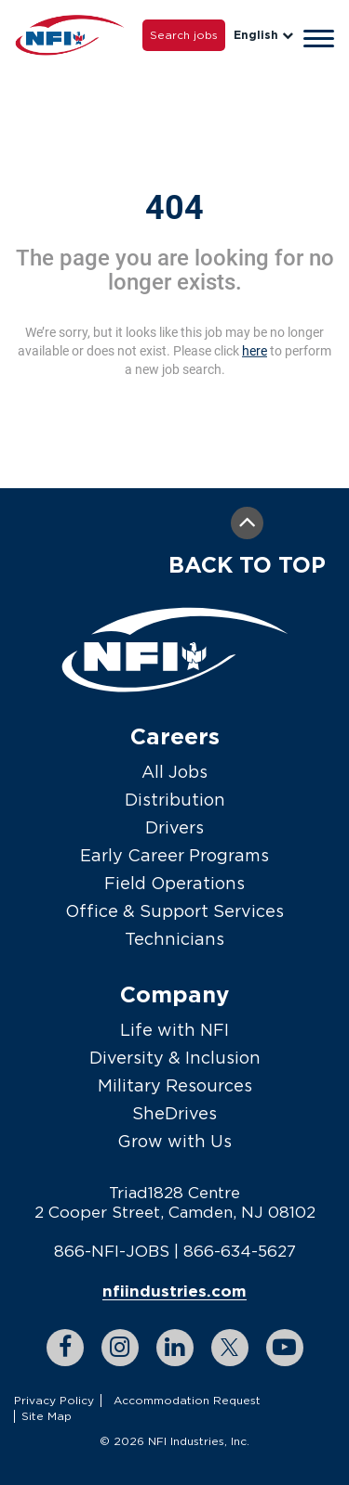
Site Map (46, 1416)
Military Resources (175, 1085)
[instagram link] (120, 1347)
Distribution (175, 799)
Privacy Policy (54, 1400)
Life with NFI (174, 1030)
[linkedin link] (175, 1347)
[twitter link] (229, 1347)
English (263, 35)
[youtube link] (284, 1347)
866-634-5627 (239, 1251)
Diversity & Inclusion (175, 1057)
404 (174, 207)
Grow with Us (174, 1141)
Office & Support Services (174, 911)
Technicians (174, 939)
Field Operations (174, 883)
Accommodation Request (187, 1400)
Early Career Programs (174, 855)
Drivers (174, 827)
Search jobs (184, 35)
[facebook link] (65, 1347)
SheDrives (174, 1113)
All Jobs (174, 772)
